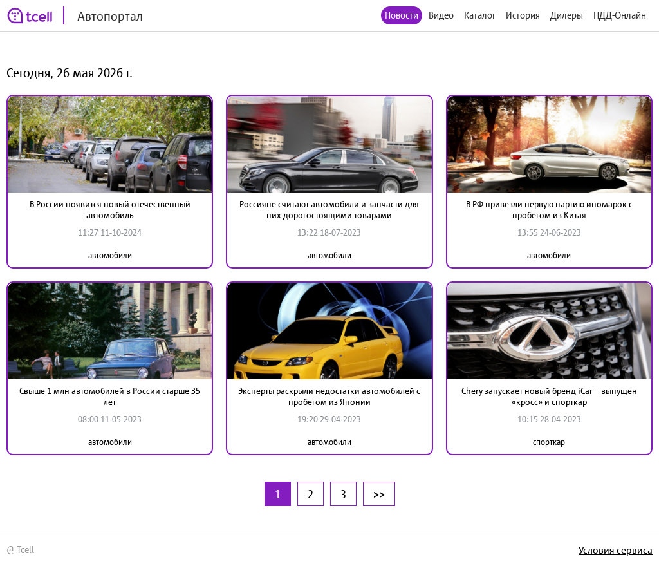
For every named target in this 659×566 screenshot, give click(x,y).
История (523, 15)
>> (379, 494)
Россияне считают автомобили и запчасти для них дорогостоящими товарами (329, 209)
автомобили (110, 255)
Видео (441, 15)
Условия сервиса (616, 549)
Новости (401, 15)
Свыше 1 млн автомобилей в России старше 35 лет (109, 396)
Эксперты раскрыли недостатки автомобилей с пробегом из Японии (329, 396)
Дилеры (566, 15)
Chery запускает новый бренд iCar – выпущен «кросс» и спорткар (549, 396)
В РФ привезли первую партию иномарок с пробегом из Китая (549, 209)
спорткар (549, 442)
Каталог (480, 15)
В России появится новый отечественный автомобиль (110, 209)
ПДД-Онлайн (619, 15)
